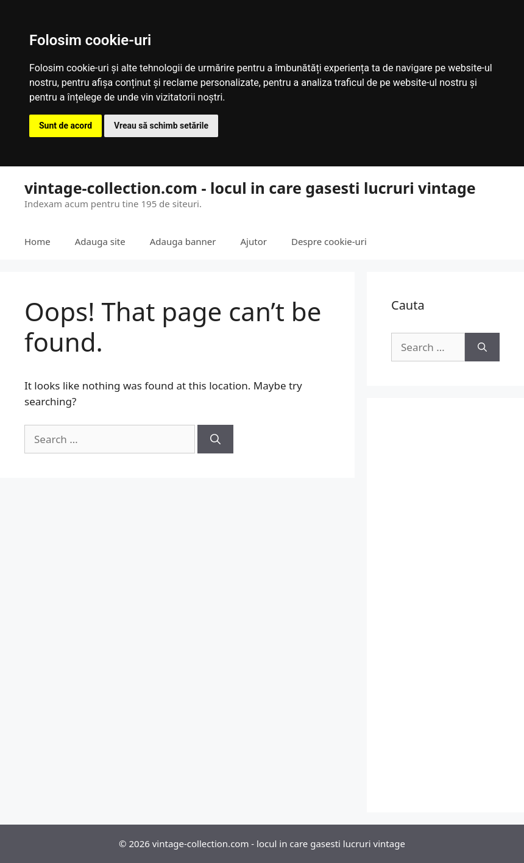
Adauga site (100, 241)
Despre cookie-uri (329, 241)
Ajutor (254, 241)
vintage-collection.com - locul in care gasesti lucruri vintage (250, 187)
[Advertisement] (445, 605)
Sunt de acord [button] (65, 125)
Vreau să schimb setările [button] (161, 125)
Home (37, 241)
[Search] (215, 439)
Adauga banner (183, 241)
